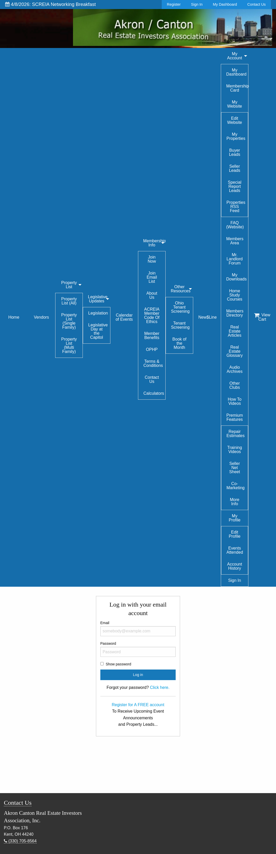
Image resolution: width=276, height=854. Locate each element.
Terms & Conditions (153, 363)
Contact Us (256, 4)
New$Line (207, 317)
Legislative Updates (98, 299)
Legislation (98, 313)
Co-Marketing (235, 485)
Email (138, 628)
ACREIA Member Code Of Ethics (152, 315)
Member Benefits (151, 335)
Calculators (153, 393)
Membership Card (237, 88)
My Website (234, 104)
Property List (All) (69, 301)
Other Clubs (234, 385)
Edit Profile (234, 534)
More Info (234, 501)
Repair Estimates (235, 433)
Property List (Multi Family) (69, 345)
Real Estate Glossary (234, 351)
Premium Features (234, 417)
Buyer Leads (234, 152)
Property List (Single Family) (69, 321)
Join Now (152, 259)
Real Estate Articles (234, 331)
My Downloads (236, 277)
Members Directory (234, 313)
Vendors (41, 317)
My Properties (235, 136)
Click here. (159, 687)
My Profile (234, 518)
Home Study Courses (234, 295)
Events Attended (234, 550)
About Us (152, 295)
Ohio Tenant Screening (180, 307)
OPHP (152, 349)
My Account (234, 56)
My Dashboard (225, 4)
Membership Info (154, 243)
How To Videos (234, 401)
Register (174, 4)
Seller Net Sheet (234, 467)
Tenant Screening (180, 325)
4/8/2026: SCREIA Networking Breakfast (50, 4)
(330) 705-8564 (20, 841)
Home (13, 317)
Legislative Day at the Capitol (98, 331)
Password (138, 649)
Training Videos (234, 449)
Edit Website (234, 120)
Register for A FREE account (138, 705)
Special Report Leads (234, 186)
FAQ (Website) (235, 225)
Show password (118, 664)
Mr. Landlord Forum (234, 259)
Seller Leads (234, 168)
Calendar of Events (124, 317)
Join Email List (152, 277)
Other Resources (180, 289)
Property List (69, 284)
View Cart (262, 317)
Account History (234, 566)
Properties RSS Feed (235, 206)
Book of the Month (179, 343)
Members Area (234, 241)
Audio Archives (234, 369)
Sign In (196, 4)
